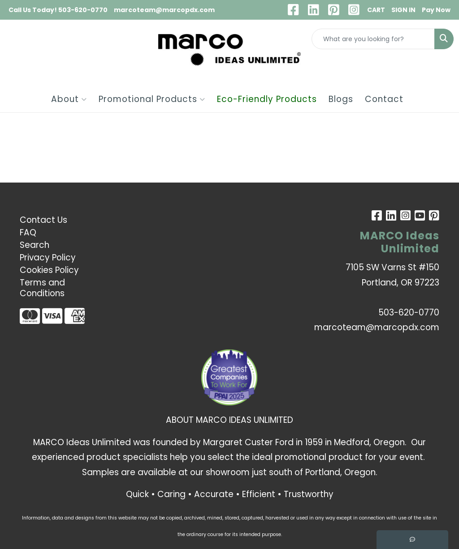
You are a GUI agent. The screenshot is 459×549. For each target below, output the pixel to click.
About (69, 99)
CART (376, 9)
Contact (384, 99)
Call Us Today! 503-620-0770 (58, 9)
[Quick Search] (373, 39)
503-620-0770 (408, 312)
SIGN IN (403, 9)
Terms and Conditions (42, 288)
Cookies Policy (49, 270)
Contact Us (43, 220)
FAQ (28, 232)
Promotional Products (152, 99)
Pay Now (436, 9)
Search (34, 245)
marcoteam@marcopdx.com (164, 9)
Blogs (341, 99)
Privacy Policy (48, 257)
